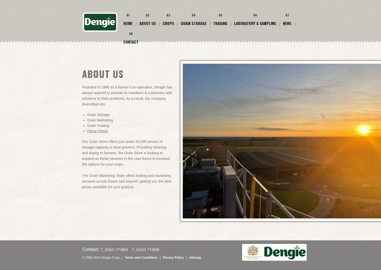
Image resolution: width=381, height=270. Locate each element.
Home (128, 23)
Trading (220, 23)
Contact (130, 42)
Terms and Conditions (141, 257)
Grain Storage (194, 23)
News (287, 23)
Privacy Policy (173, 257)
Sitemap (195, 257)
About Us (147, 23)
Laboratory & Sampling (255, 23)
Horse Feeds (97, 131)
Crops (168, 23)
